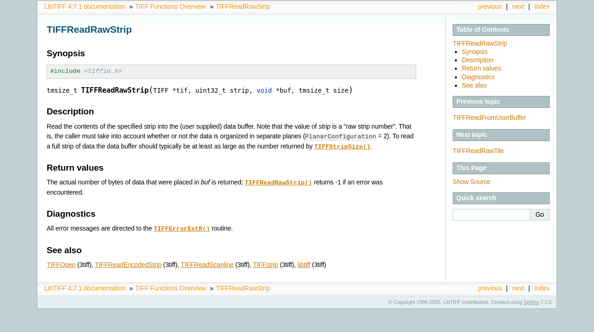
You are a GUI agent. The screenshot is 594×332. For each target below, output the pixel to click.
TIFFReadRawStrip (243, 6)
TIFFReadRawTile (478, 150)
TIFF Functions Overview (170, 6)
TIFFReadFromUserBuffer (489, 117)
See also (474, 85)
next (518, 6)
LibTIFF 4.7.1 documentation (84, 6)
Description (478, 60)
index (542, 6)
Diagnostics (478, 77)
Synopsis (475, 51)
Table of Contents (482, 29)
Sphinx (531, 300)
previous (490, 6)
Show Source (472, 181)
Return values (481, 68)
